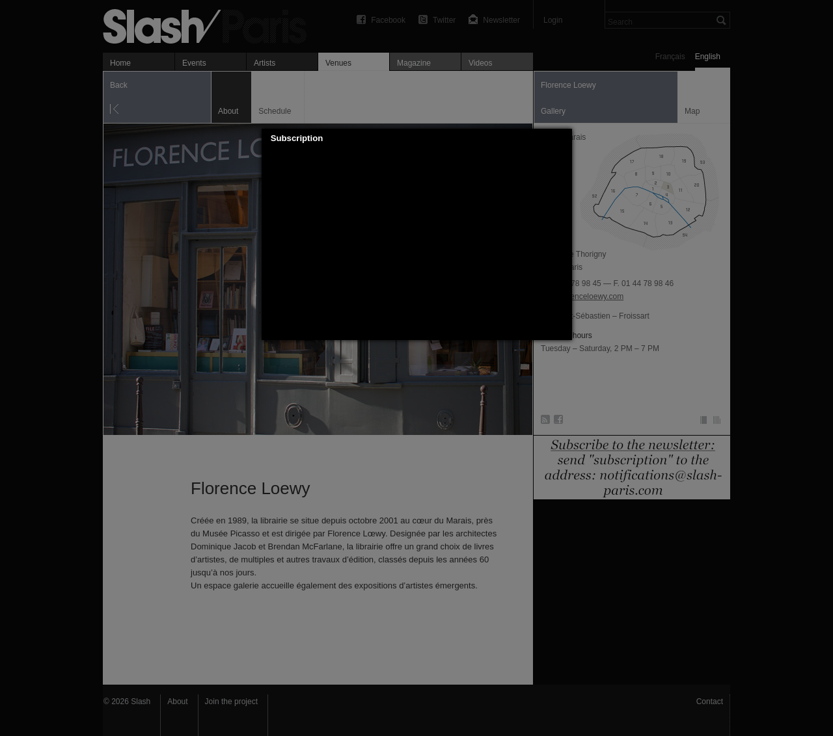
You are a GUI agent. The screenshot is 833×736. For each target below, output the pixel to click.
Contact (709, 701)
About (177, 701)
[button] (562, 138)
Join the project (231, 701)
